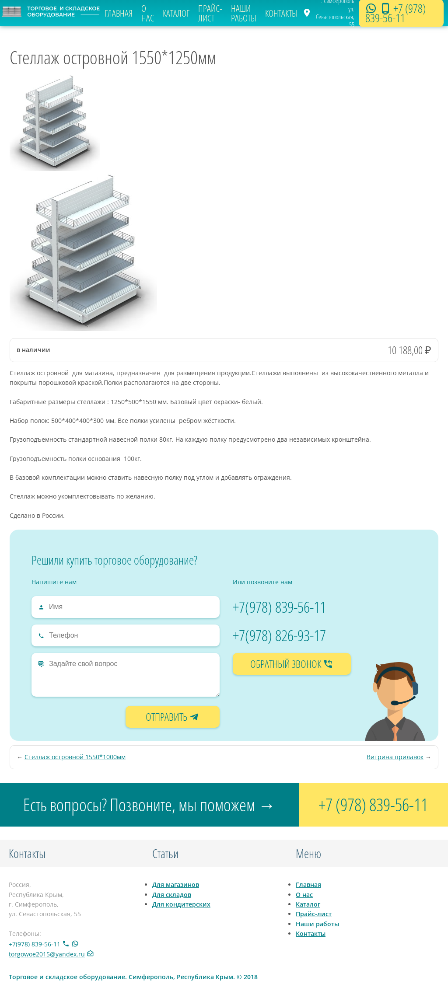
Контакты (281, 13)
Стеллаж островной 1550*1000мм (75, 757)
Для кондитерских (181, 904)
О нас (147, 13)
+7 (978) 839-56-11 (395, 13)
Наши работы (243, 13)
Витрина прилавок (395, 757)
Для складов (171, 894)
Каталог (176, 13)
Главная (119, 13)
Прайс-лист (210, 13)
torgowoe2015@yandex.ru (47, 954)
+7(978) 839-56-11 (279, 607)
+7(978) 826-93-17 (279, 635)
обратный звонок (291, 664)
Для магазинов (175, 884)
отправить (173, 717)
